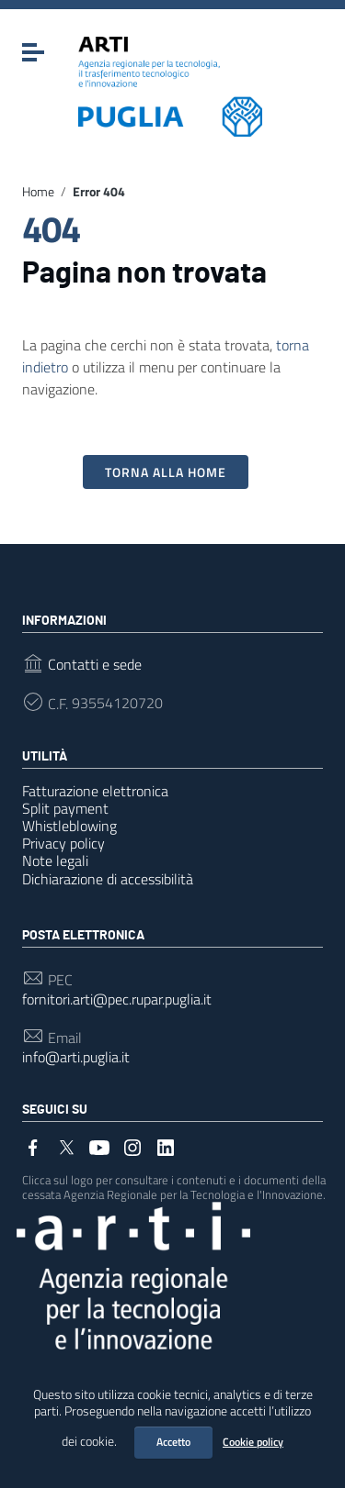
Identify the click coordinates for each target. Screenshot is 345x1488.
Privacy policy (63, 843)
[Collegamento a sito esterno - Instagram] (132, 1146)
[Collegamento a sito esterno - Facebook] (33, 1146)
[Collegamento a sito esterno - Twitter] (66, 1146)
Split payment (65, 808)
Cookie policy (253, 1441)
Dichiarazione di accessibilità (107, 879)
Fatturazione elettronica (95, 791)
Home (38, 192)
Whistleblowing (69, 826)
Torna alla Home (165, 472)
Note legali (55, 860)
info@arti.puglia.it (76, 1057)
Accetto (173, 1441)
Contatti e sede (95, 664)
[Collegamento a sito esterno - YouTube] (99, 1146)
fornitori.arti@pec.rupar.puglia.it (117, 999)
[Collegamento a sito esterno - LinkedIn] (166, 1146)
